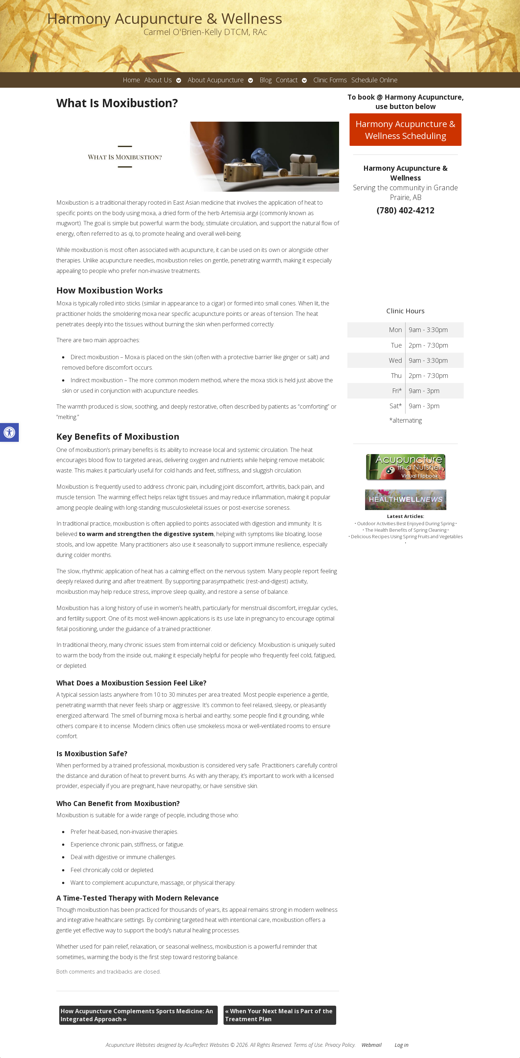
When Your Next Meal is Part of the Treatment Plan (279, 1015)
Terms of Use (308, 1044)
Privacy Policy (340, 1044)
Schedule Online (374, 79)
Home (131, 79)
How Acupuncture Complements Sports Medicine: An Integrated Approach (137, 1015)
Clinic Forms (330, 79)
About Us (158, 79)
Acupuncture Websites (130, 1044)
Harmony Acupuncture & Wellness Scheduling (405, 129)
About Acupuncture (216, 79)
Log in (401, 1044)
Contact (287, 79)
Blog (266, 79)
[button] (9, 432)
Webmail (371, 1044)
